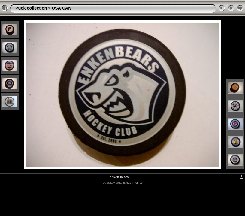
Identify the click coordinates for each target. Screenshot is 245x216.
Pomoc (138, 182)
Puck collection (31, 8)
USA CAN (61, 8)
